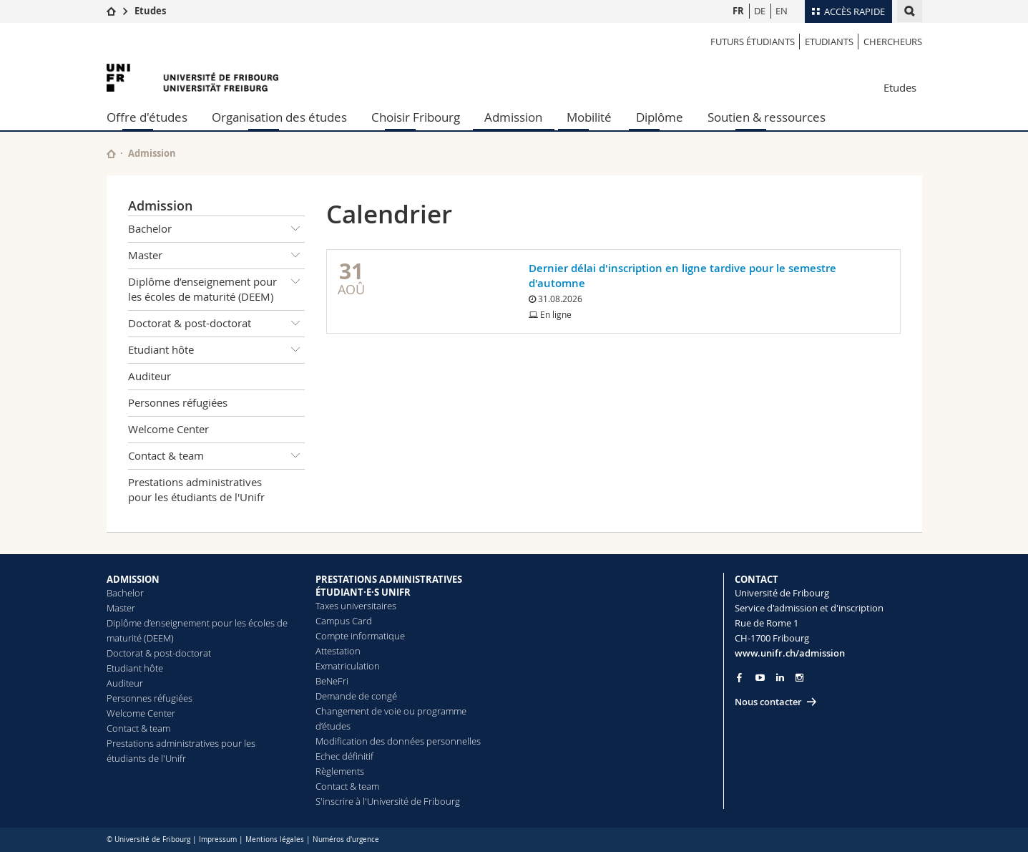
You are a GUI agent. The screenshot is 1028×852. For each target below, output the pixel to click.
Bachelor (216, 229)
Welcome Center (168, 429)
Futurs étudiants (752, 41)
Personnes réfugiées (177, 402)
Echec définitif (344, 756)
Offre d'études (147, 117)
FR (738, 10)
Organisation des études (279, 117)
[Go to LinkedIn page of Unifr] (780, 677)
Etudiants (829, 41)
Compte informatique (360, 635)
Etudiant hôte (216, 350)
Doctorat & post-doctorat (216, 324)
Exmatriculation (347, 665)
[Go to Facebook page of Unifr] (739, 677)
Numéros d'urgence (346, 839)
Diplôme (659, 117)
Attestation (338, 650)
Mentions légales (274, 839)
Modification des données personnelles (398, 741)
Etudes (150, 10)
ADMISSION (133, 579)
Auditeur (149, 376)
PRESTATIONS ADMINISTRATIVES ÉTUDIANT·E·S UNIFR (388, 586)
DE (759, 10)
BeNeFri (331, 680)
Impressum (218, 839)
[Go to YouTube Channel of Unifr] (760, 677)
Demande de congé (356, 695)
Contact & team (216, 456)
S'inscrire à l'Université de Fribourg (387, 801)
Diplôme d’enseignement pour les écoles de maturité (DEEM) (216, 286)
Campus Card (343, 620)
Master (216, 255)
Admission (513, 117)
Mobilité (589, 117)
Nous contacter (768, 701)
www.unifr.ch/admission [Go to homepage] (790, 653)
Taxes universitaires (355, 605)
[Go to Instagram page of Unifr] (799, 677)
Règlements (339, 771)
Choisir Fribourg (415, 117)
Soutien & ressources (767, 117)
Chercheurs (892, 41)
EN (781, 10)
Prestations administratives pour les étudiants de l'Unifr (196, 489)
